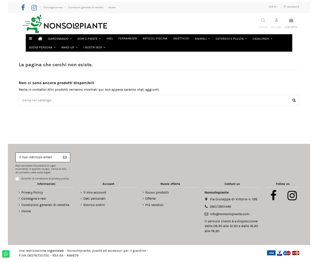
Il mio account (94, 193)
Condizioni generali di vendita (86, 7)
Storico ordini (94, 205)
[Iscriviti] (66, 158)
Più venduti (154, 205)
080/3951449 (220, 207)
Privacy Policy (32, 193)
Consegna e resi (53, 7)
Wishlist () (291, 6)
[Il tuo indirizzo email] (38, 158)
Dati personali (94, 199)
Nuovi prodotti (157, 193)
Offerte (150, 199)
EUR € (273, 6)
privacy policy (60, 179)
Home (112, 7)
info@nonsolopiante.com (230, 215)
